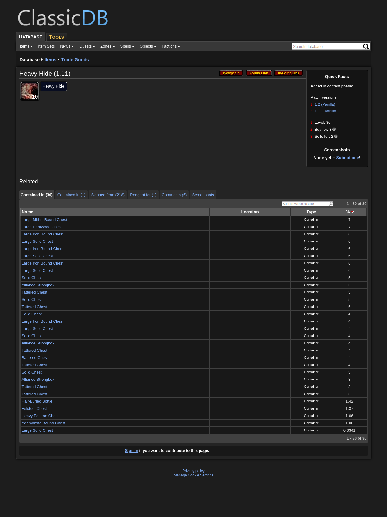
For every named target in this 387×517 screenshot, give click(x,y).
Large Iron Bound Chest (42, 234)
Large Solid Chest (37, 241)
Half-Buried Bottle (37, 401)
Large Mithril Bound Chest (44, 219)
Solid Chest (32, 277)
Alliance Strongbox (38, 285)
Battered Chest (35, 357)
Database (30, 59)
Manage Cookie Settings (193, 475)
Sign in (131, 450)
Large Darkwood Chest (42, 227)
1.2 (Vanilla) (325, 104)
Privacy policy (193, 471)
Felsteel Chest (34, 408)
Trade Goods (75, 59)
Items (50, 59)
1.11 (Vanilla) (326, 111)
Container (311, 219)
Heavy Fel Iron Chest (40, 415)
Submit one (347, 157)
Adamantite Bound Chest (44, 423)
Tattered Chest (34, 292)
